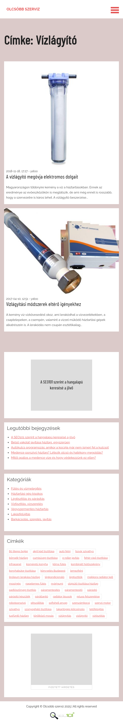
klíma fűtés (59, 564)
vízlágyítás (64, 615)
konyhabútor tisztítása (22, 570)
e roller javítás (70, 557)
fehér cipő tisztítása (96, 557)
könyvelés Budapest (52, 570)
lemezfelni (76, 570)
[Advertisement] (61, 659)
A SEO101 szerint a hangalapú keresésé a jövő (43, 437)
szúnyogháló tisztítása (38, 609)
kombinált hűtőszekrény (85, 564)
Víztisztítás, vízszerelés (27, 504)
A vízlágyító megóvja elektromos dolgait (42, 177)
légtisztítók (76, 577)
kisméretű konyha (37, 564)
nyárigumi (57, 583)
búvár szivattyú (84, 551)
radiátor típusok (62, 596)
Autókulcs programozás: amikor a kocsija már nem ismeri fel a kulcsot (60, 447)
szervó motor (103, 602)
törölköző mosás (44, 615)
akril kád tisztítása (43, 551)
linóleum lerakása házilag (24, 577)
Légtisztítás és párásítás (28, 499)
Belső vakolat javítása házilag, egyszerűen (40, 442)
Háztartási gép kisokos (27, 494)
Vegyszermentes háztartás (29, 509)
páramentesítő (74, 589)
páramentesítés (50, 589)
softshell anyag (58, 602)
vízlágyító (82, 615)
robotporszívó (17, 602)
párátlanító (41, 596)
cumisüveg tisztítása (45, 557)
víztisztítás (98, 615)
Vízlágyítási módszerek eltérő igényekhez (43, 304)
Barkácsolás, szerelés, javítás (31, 519)
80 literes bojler (18, 551)
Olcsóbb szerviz (23, 9)
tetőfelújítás (96, 609)
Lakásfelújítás (20, 514)
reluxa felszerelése (88, 596)
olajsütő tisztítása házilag (83, 583)
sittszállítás (37, 602)
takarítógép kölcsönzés (70, 609)
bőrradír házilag (18, 557)
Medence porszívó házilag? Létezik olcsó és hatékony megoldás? (57, 452)
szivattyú (14, 609)
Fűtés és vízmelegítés (26, 488)
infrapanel (15, 564)
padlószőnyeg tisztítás (22, 589)
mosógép (15, 583)
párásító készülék (19, 596)
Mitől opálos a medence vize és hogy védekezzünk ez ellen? (53, 458)
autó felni (64, 551)
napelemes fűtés (36, 583)
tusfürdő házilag (19, 615)
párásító (92, 589)
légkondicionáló (54, 577)
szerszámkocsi (81, 602)
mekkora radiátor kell (100, 577)
